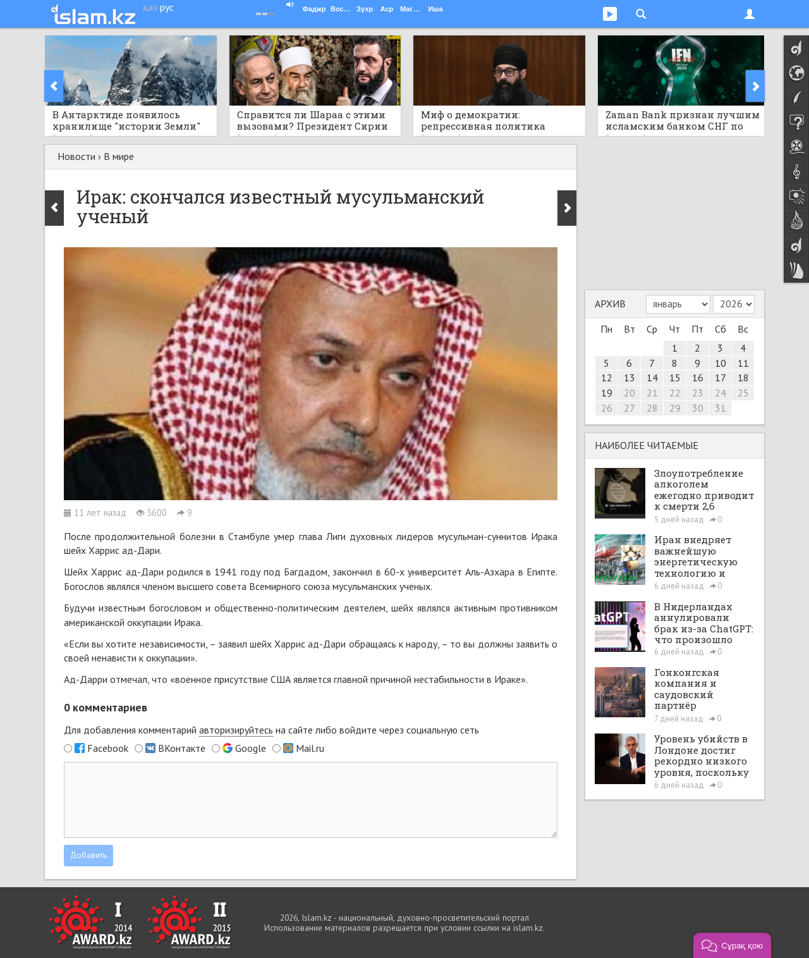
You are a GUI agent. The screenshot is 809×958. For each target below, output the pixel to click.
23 (697, 392)
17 (720, 377)
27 (629, 408)
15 (675, 377)
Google (250, 748)
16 (697, 377)
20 (629, 392)
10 (720, 363)
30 (697, 408)
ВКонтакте (181, 748)
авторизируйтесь (236, 729)
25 (743, 392)
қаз (150, 7)
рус (167, 7)
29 (675, 408)
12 (606, 377)
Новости (76, 156)
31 (720, 408)
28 (652, 408)
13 (629, 377)
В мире (119, 156)
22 (675, 392)
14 (652, 377)
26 (606, 408)
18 (743, 377)
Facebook (107, 748)
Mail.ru (310, 748)
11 (743, 363)
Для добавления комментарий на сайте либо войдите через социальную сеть (271, 730)
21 (652, 392)
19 (606, 392)
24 (720, 392)
